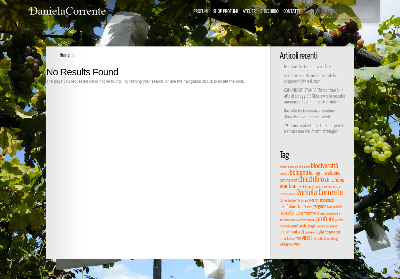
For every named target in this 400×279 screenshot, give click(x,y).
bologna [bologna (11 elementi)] (299, 172)
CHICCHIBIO (269, 11)
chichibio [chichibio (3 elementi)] (302, 187)
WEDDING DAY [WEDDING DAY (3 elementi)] (286, 245)
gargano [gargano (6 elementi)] (319, 206)
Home (65, 55)
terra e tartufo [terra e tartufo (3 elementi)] (287, 239)
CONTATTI (291, 11)
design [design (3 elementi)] (304, 200)
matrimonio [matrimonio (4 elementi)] (311, 213)
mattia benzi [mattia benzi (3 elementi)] (326, 213)
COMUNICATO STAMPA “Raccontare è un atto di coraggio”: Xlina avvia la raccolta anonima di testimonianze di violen (314, 96)
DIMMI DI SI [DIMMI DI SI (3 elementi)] (314, 200)
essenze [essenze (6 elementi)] (327, 200)
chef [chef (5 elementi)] (294, 180)
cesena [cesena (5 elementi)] (285, 180)
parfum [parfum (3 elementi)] (302, 220)
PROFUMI (201, 11)
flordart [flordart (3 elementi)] (308, 207)
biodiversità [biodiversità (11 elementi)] (324, 166)
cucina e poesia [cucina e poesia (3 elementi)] (287, 194)
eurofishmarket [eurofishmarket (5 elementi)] (291, 207)
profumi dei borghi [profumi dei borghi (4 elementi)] (304, 226)
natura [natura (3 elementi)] (294, 220)
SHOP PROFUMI (225, 11)
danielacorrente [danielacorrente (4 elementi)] (290, 201)
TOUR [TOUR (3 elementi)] (298, 239)
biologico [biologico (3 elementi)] (284, 174)
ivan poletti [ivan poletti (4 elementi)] (334, 207)
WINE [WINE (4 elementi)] (297, 245)
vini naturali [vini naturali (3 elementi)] (319, 239)
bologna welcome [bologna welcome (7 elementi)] (324, 173)
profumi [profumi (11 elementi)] (326, 219)
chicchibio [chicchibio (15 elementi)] (311, 180)
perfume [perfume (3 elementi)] (311, 220)
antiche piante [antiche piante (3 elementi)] (302, 167)
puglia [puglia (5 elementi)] (319, 232)
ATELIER (249, 11)
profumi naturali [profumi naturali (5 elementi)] (292, 232)
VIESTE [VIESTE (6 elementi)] (307, 238)
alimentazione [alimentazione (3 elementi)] (287, 167)
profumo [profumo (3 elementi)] (309, 232)
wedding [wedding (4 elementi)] (332, 239)
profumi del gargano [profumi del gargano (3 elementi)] (327, 226)
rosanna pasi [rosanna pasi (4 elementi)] (333, 232)
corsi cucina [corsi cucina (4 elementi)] (315, 187)
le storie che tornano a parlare (307, 66)
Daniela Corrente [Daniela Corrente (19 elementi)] (319, 192)
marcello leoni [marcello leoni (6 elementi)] (291, 213)
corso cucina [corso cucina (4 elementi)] (332, 187)
